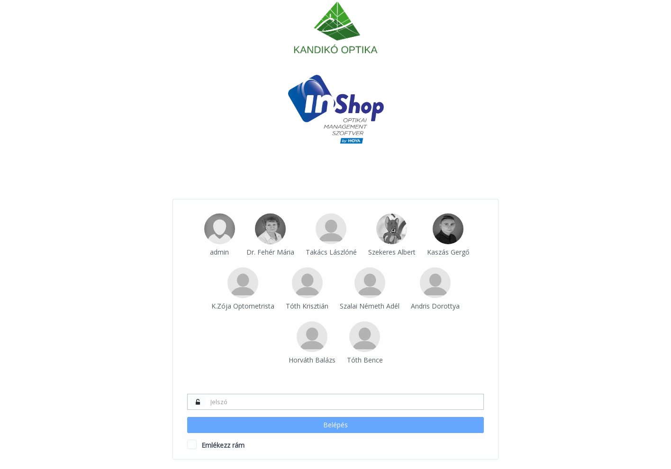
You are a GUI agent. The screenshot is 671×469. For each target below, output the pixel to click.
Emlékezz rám (216, 445)
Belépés (335, 424)
